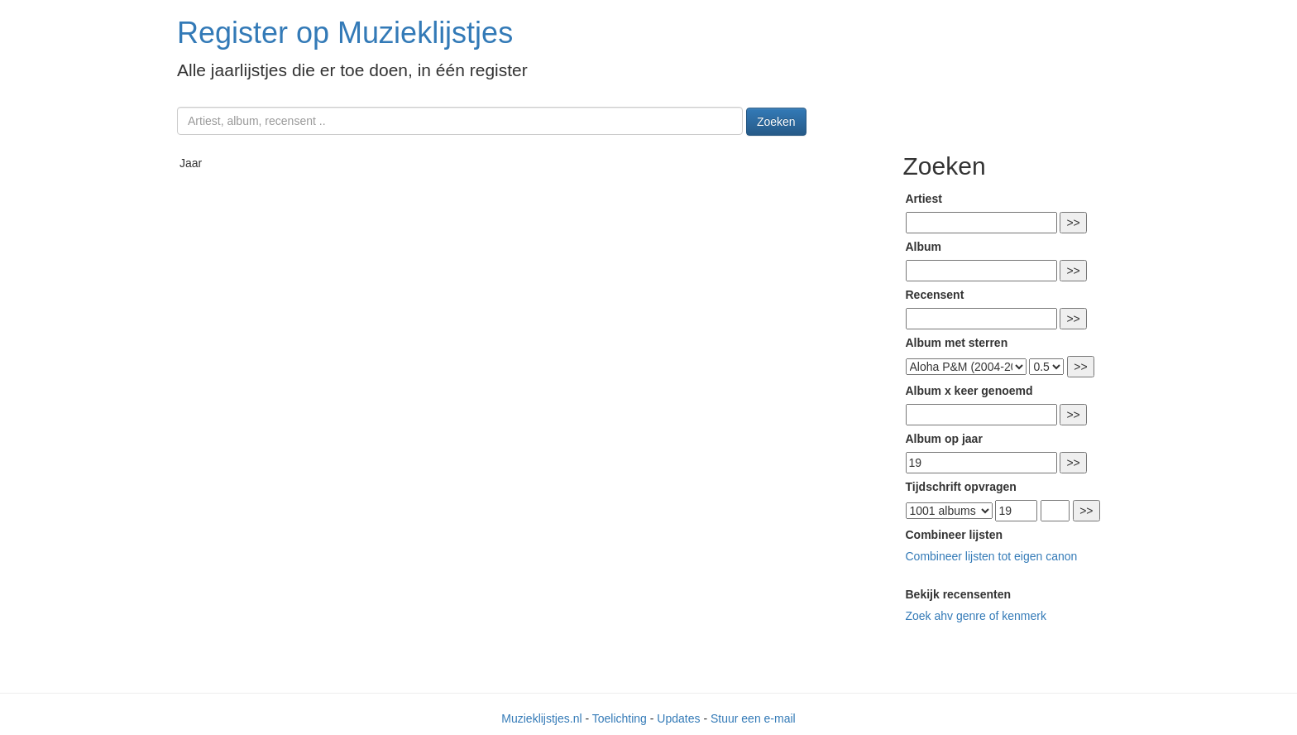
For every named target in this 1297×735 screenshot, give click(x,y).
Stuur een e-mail (753, 718)
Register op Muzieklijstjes (345, 33)
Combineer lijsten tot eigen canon (992, 556)
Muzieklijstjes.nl (541, 718)
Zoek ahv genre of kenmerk (976, 615)
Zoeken (776, 121)
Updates (678, 718)
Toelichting (619, 718)
